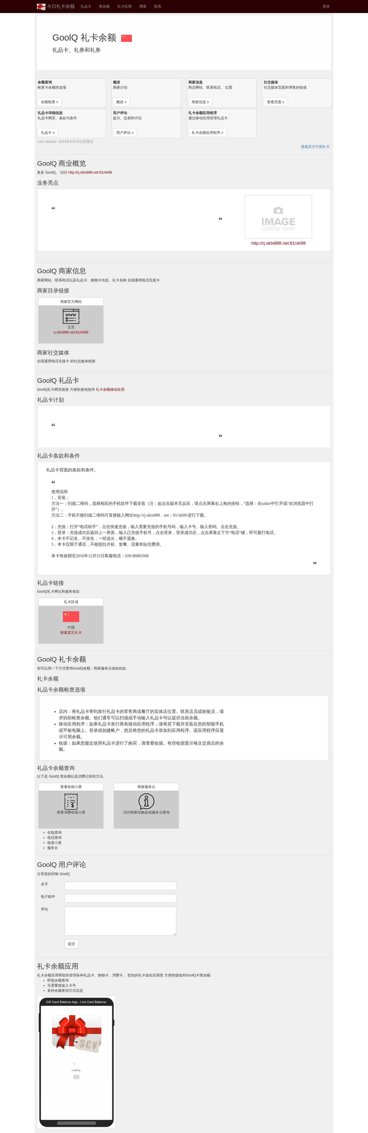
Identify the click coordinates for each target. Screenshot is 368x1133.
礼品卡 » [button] (48, 132)
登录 (326, 6)
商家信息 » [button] (200, 102)
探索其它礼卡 (71, 632)
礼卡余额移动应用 (110, 389)
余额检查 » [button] (49, 102)
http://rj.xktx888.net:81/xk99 (90, 172)
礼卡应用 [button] (124, 6)
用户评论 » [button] (125, 132)
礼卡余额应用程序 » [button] (207, 132)
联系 (157, 6)
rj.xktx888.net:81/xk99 (70, 332)
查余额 (104, 6)
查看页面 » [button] (275, 102)
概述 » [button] (121, 102)
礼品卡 (85, 6)
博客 (142, 6)
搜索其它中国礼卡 (315, 147)
